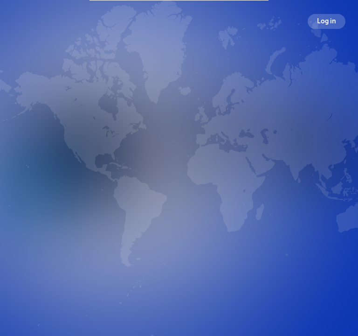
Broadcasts (133, 225)
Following (227, 225)
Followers (181, 225)
